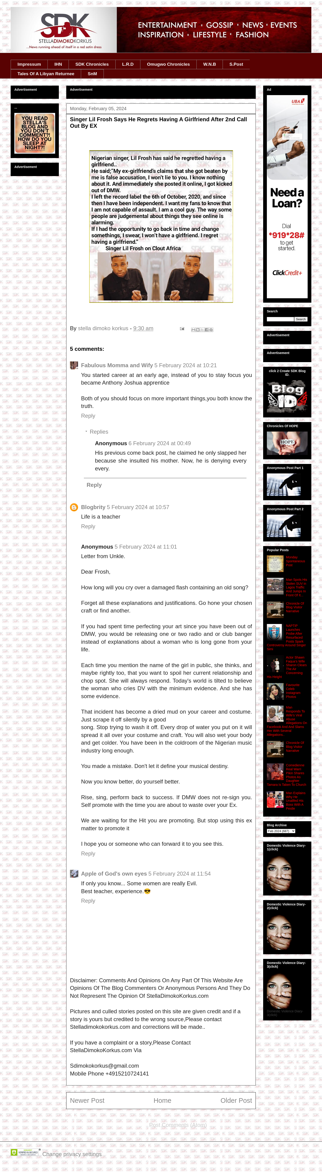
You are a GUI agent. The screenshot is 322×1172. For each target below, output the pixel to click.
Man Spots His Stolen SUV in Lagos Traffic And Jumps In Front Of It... (296, 587)
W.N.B (209, 64)
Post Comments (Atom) (178, 1125)
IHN (58, 64)
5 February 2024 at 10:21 (185, 365)
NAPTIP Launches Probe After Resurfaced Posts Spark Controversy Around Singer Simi (286, 637)
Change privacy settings (72, 1154)
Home (162, 1100)
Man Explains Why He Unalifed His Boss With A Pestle (296, 800)
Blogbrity (93, 507)
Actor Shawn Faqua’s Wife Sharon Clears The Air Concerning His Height (287, 667)
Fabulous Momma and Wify (117, 365)
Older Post (236, 1100)
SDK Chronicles (92, 64)
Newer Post (87, 1100)
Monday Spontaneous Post (295, 561)
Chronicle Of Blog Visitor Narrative (295, 607)
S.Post (236, 64)
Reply (88, 416)
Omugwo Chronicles (168, 64)
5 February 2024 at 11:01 (146, 547)
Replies (99, 432)
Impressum (29, 64)
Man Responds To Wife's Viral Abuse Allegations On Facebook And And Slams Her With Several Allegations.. (287, 721)
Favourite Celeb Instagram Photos (293, 690)
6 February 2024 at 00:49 (160, 443)
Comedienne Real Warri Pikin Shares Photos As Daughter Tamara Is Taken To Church (286, 775)
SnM (92, 73)
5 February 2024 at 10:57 (138, 507)
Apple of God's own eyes (114, 873)
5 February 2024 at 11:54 (179, 873)
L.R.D (128, 64)
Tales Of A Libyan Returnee (46, 73)
